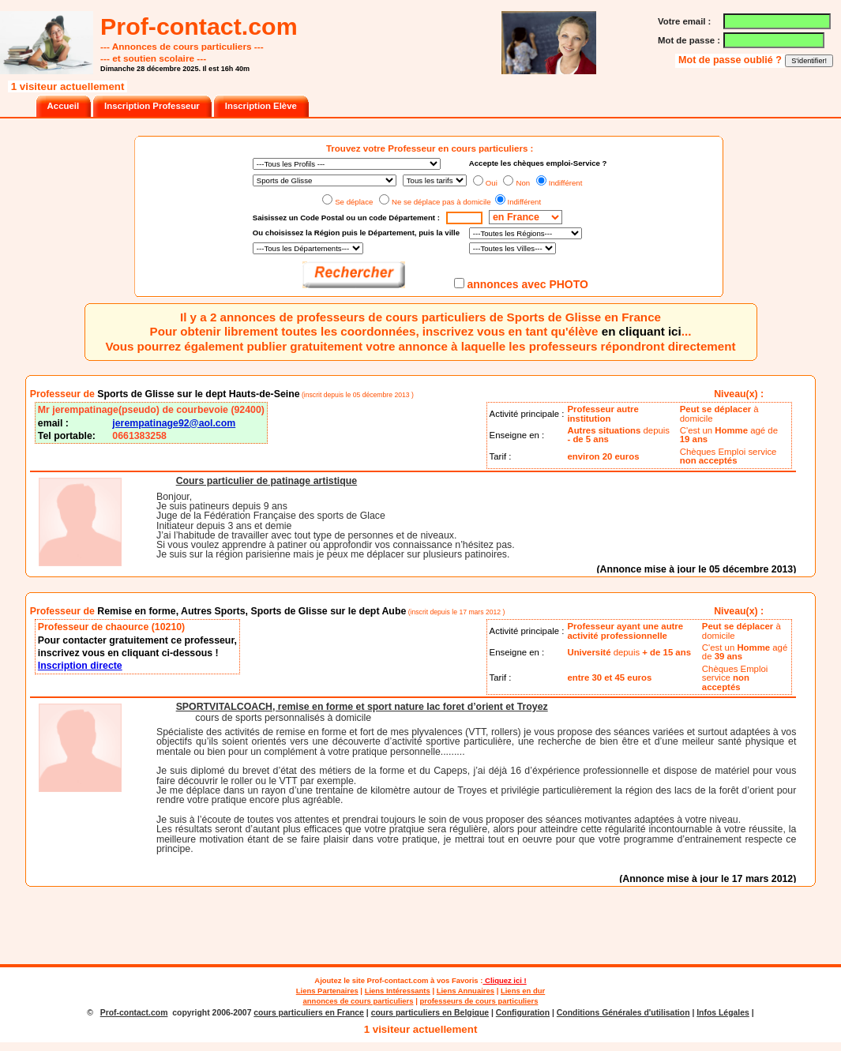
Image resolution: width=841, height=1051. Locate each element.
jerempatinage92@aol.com (173, 423)
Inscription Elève (261, 106)
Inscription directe (80, 665)
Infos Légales (722, 1012)
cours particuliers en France (308, 1012)
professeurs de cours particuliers (478, 1001)
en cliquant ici (641, 331)
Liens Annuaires (465, 990)
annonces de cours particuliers (358, 1001)
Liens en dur (523, 990)
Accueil (63, 106)
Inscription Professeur (152, 106)
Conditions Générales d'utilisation (623, 1012)
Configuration (523, 1012)
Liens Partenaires (327, 990)
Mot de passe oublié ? (731, 60)
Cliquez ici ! (504, 980)
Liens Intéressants (397, 990)
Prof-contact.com (398, 980)
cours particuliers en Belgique (430, 1012)
